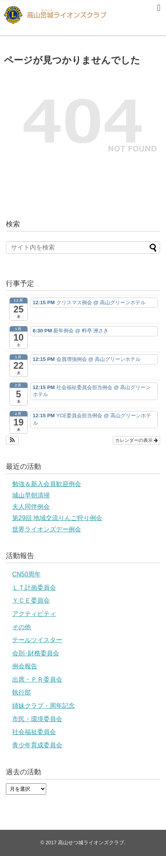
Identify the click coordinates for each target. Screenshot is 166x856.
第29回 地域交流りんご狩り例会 (57, 518)
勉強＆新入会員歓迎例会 (46, 484)
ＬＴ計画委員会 (34, 587)
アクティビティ (34, 613)
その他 (21, 627)
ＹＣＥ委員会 (31, 600)
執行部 (21, 692)
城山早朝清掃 (31, 495)
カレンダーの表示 (136, 440)
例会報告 (24, 666)
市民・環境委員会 (37, 719)
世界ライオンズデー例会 (46, 529)
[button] (12, 440)
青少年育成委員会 (37, 745)
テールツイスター (37, 640)
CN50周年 (26, 574)
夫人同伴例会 (31, 506)
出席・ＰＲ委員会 (37, 679)
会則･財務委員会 (35, 653)
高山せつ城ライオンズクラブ (91, 842)
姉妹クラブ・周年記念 (43, 705)
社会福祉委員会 (34, 732)
